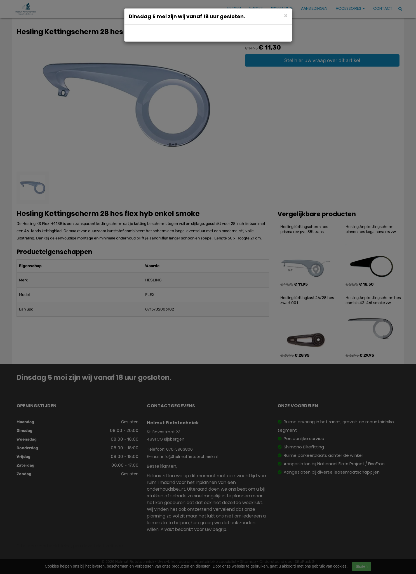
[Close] (286, 15)
